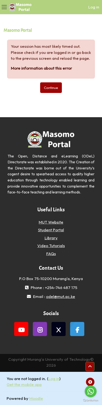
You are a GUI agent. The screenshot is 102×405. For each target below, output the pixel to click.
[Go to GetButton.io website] (90, 400)
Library (51, 237)
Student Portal (51, 229)
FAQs (51, 253)
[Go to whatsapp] (91, 391)
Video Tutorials (51, 245)
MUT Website (51, 222)
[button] (89, 366)
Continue (51, 87)
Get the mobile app (24, 384)
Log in (93, 6)
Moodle (36, 398)
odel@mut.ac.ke (60, 296)
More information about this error (41, 68)
